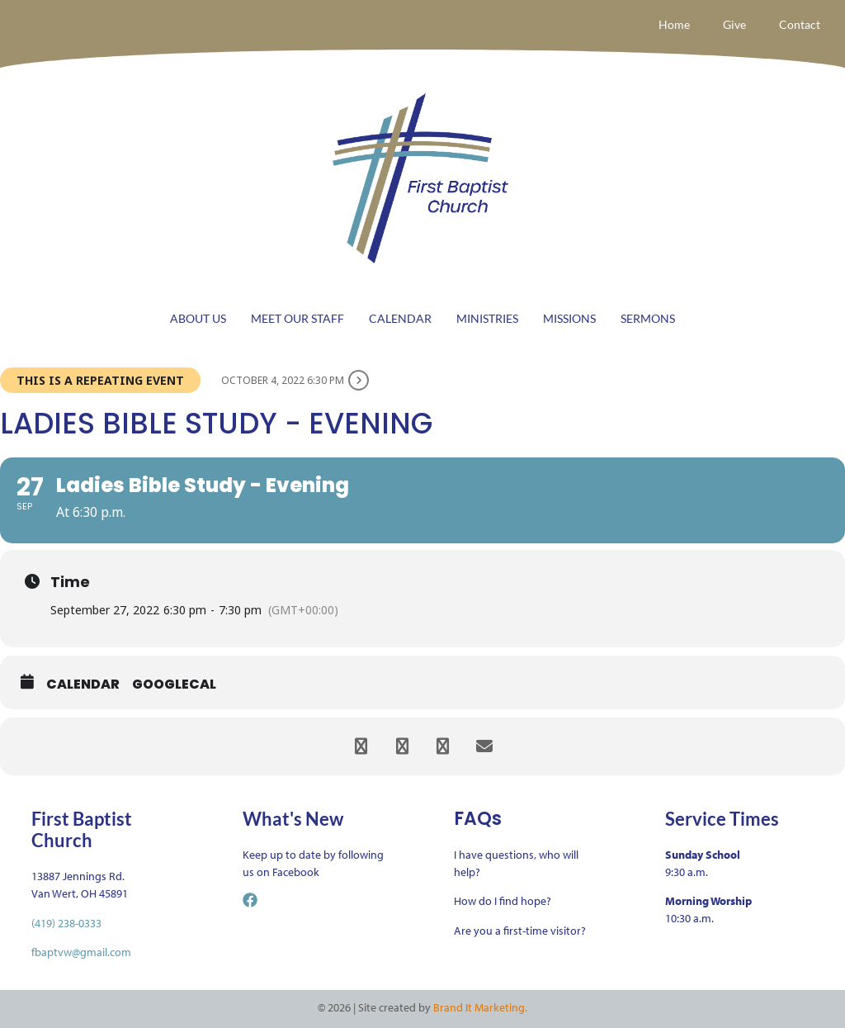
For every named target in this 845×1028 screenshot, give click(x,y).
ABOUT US (198, 318)
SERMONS (648, 318)
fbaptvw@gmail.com (81, 952)
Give (734, 24)
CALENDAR (400, 318)
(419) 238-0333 (66, 923)
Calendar (83, 684)
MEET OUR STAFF (297, 318)
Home (674, 24)
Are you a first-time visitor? (520, 930)
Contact (799, 24)
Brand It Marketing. (480, 1007)
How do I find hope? (502, 900)
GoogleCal (174, 684)
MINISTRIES (487, 318)
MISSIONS (569, 318)
